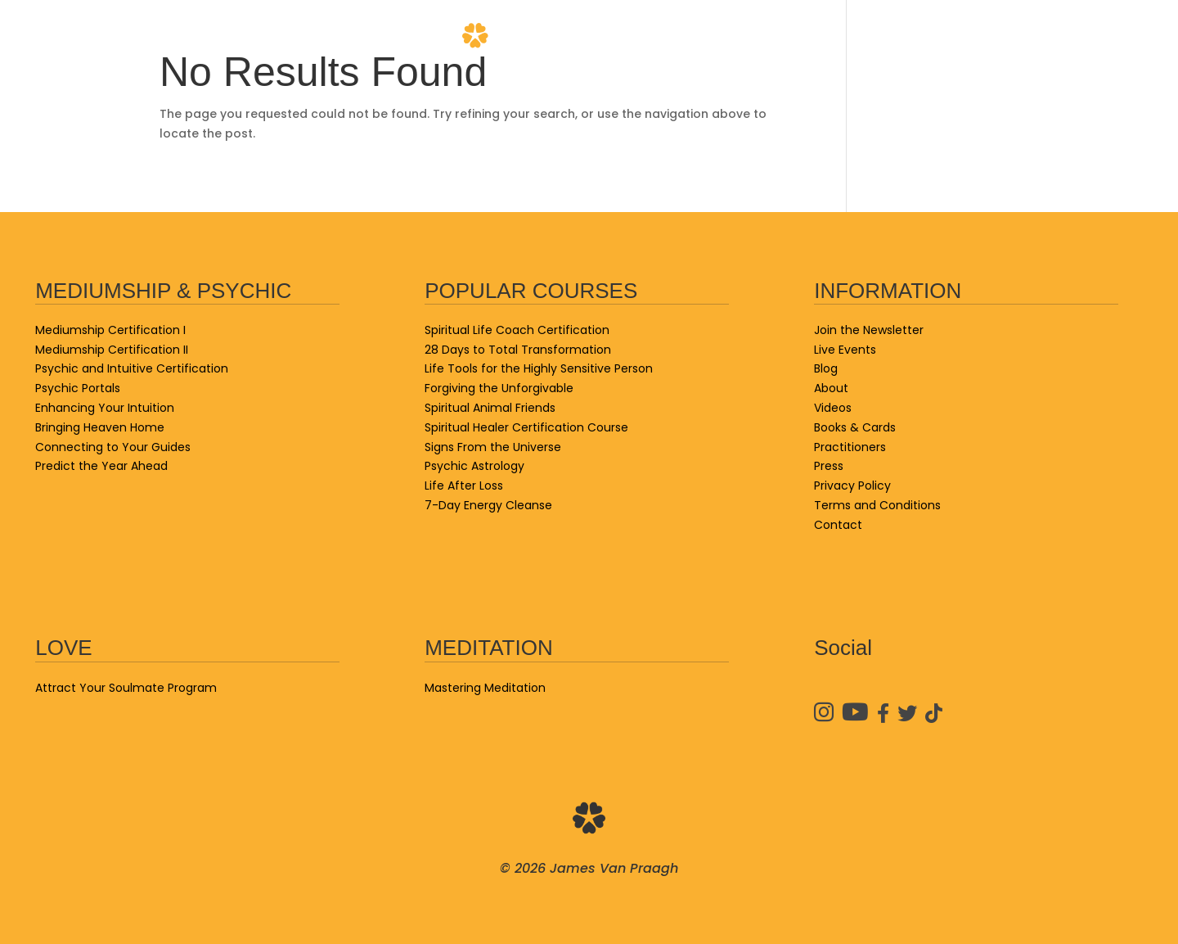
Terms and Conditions (877, 505)
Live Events (75, 36)
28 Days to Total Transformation (518, 349)
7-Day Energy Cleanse (488, 505)
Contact (1108, 36)
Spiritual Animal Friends (490, 408)
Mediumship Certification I (110, 330)
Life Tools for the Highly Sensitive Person (539, 368)
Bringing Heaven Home (99, 427)
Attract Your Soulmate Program (126, 688)
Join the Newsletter (869, 330)
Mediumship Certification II (111, 349)
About (789, 36)
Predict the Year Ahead (101, 466)
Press (828, 466)
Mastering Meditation (485, 688)
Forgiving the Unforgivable (499, 388)
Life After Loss (464, 485)
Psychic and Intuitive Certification (131, 368)
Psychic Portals (77, 388)
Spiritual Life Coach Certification (517, 330)
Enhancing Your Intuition (104, 408)
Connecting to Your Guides (113, 447)
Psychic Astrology (474, 466)
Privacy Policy (852, 485)
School (174, 36)
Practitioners (985, 36)
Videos (873, 36)
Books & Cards (288, 36)
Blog (393, 36)
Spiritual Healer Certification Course (526, 427)
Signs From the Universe (493, 447)
